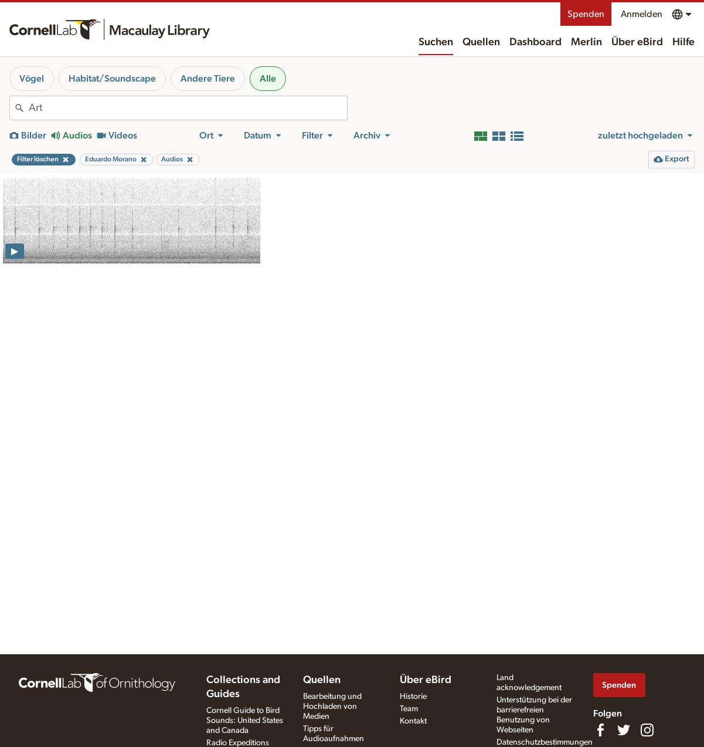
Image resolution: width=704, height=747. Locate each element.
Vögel (31, 78)
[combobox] (188, 108)
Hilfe (683, 42)
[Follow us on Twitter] (624, 730)
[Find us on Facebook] (600, 730)
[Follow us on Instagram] (647, 730)
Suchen (436, 42)
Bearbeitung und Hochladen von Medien (332, 706)
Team (409, 709)
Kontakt (413, 721)
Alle (268, 78)
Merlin (586, 42)
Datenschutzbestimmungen (544, 742)
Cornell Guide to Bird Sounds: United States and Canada (244, 721)
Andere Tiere (208, 78)
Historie (413, 696)
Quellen (481, 42)
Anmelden (641, 14)
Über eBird (637, 42)
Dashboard (535, 42)
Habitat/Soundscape (112, 78)
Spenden (585, 14)
